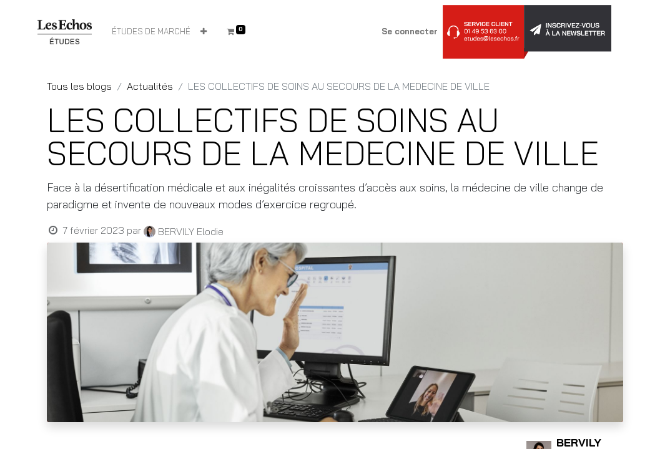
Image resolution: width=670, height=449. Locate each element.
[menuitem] (151, 32)
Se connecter (410, 31)
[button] (203, 32)
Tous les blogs (79, 86)
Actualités (150, 86)
